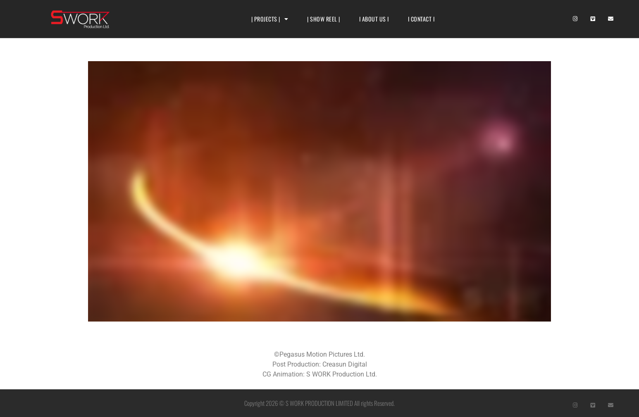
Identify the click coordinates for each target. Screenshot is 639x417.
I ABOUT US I (374, 18)
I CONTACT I (421, 18)
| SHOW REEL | (323, 18)
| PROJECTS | (270, 19)
